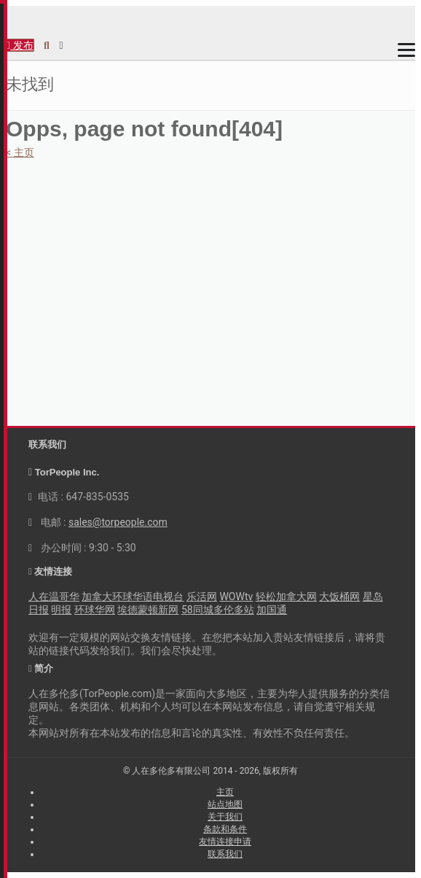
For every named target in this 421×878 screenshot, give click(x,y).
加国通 (271, 609)
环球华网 (94, 609)
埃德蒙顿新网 (147, 609)
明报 (61, 609)
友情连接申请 (225, 841)
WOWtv (236, 596)
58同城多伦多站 (217, 609)
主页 (225, 792)
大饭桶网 (339, 596)
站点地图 (225, 804)
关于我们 (225, 817)
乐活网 (201, 596)
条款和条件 (225, 829)
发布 (20, 45)
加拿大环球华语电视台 (133, 596)
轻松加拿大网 (286, 596)
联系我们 (225, 854)
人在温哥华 (53, 596)
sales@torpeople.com (118, 522)
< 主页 (20, 152)
